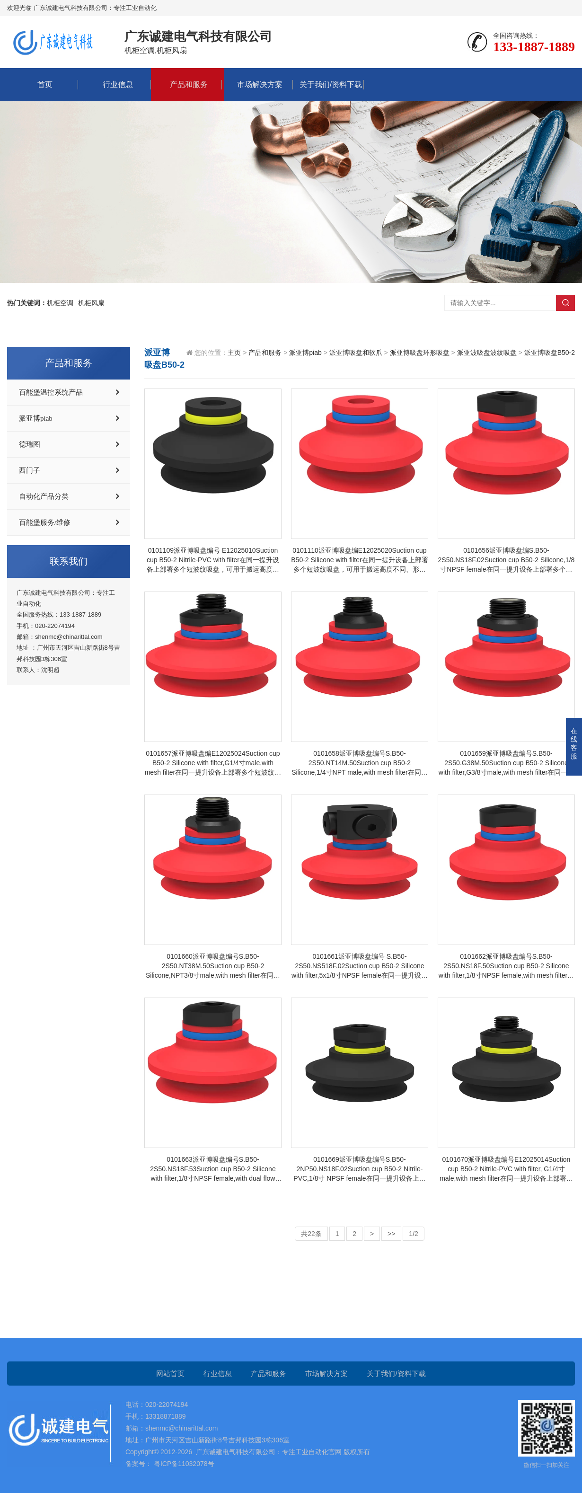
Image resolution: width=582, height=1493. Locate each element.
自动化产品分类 (44, 496)
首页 (42, 84)
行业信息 (115, 84)
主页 (234, 352)
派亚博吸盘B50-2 (549, 352)
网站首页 (170, 1373)
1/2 (413, 1233)
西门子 (29, 470)
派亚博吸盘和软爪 (355, 352)
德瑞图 (29, 444)
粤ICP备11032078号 (183, 1463)
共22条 (311, 1233)
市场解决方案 (257, 84)
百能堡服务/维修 (45, 522)
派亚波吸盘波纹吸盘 (487, 352)
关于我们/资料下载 (328, 84)
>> (391, 1233)
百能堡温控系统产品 (51, 392)
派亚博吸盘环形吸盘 (420, 352)
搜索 (565, 303)
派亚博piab (36, 418)
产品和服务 (186, 84)
